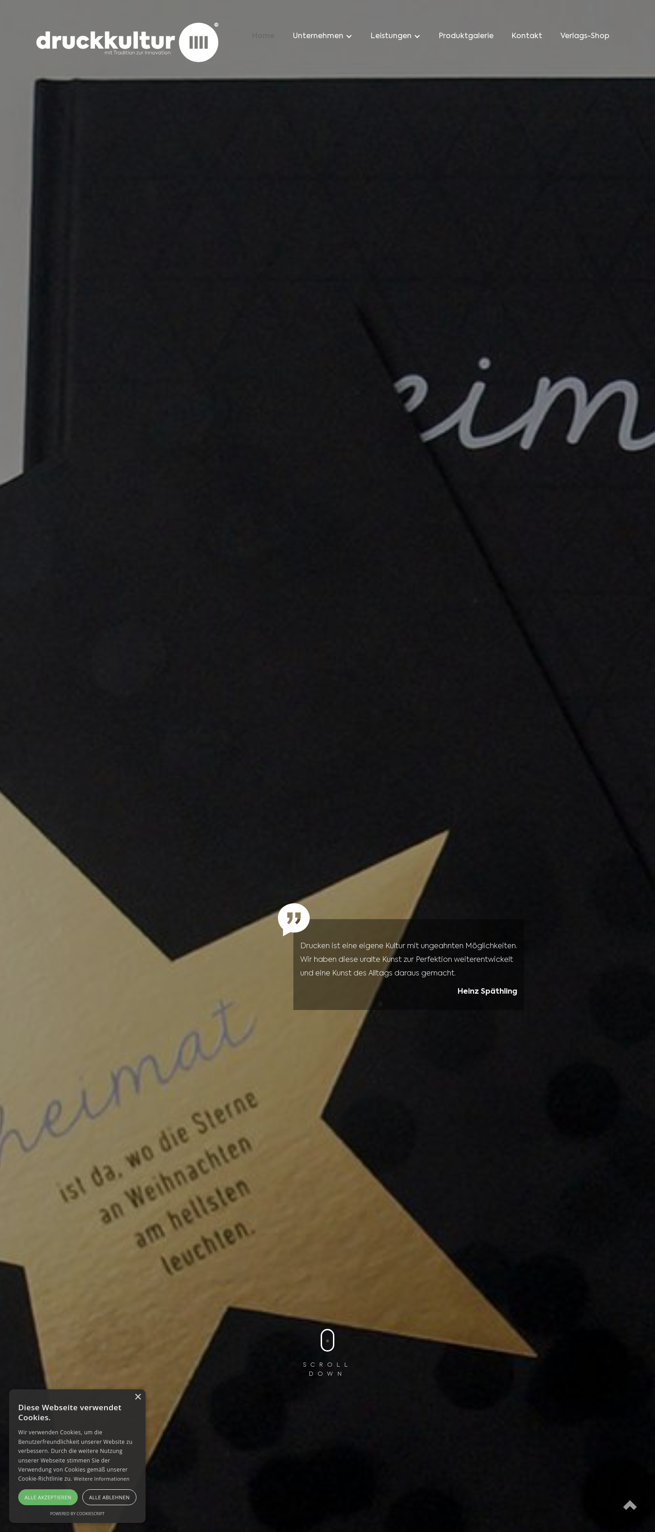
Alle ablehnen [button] (109, 1497)
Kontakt (527, 36)
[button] (323, 36)
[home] (127, 44)
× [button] (137, 1397)
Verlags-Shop (585, 36)
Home (263, 36)
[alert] (77, 1456)
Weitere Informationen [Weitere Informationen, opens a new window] (102, 1478)
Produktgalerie (466, 36)
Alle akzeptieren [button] (48, 1497)
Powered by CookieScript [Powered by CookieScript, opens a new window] (77, 1514)
